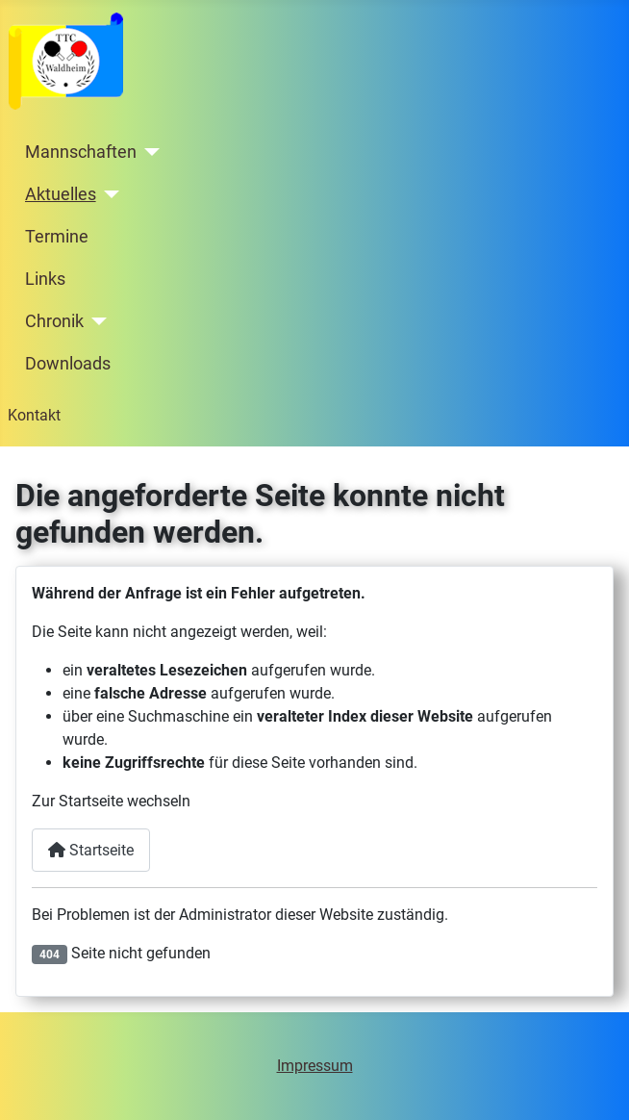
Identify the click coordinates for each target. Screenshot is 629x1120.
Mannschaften (81, 152)
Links (45, 279)
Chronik (54, 321)
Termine (56, 236)
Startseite (91, 850)
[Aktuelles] (108, 194)
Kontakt (34, 415)
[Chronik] (96, 321)
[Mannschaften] (149, 152)
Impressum (315, 1065)
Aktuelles (60, 194)
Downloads (68, 363)
